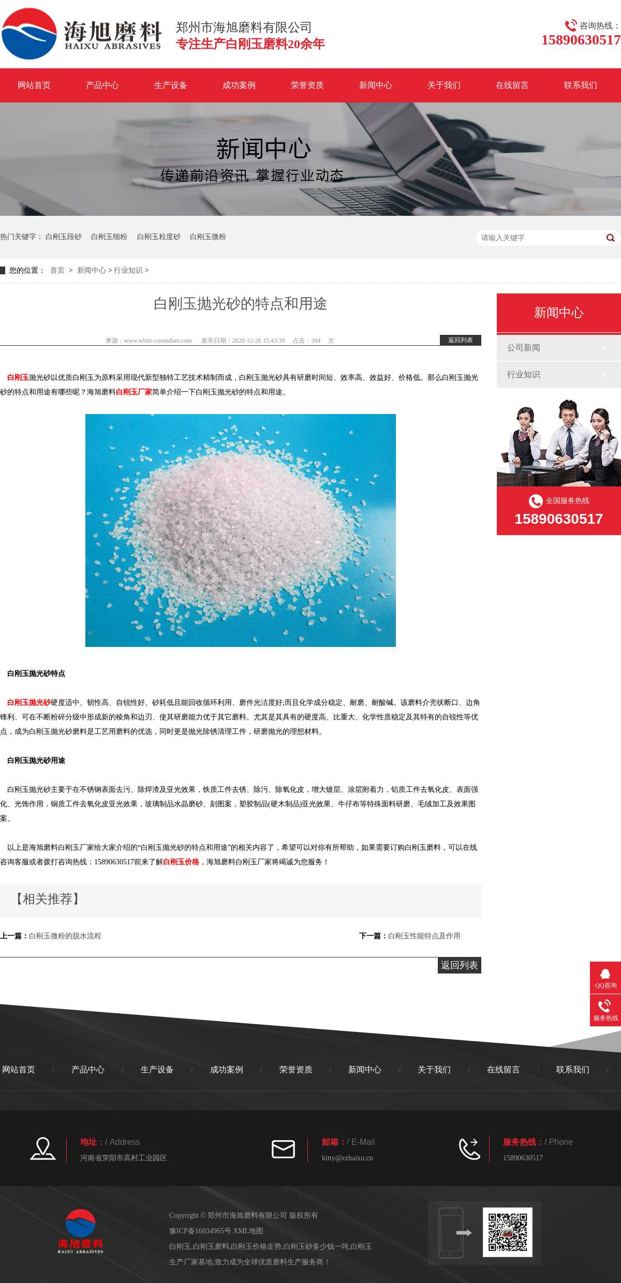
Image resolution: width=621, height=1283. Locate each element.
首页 (57, 270)
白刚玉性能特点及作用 (424, 936)
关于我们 (444, 85)
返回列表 (460, 340)
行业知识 (128, 270)
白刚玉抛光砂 (29, 702)
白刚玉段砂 (64, 237)
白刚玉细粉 (109, 237)
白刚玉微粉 (208, 237)
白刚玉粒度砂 (159, 237)
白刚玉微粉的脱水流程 (65, 936)
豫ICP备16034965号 (200, 1231)
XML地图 (248, 1231)
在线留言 (512, 85)
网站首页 (34, 85)
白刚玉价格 (181, 862)
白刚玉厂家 (134, 392)
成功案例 (239, 85)
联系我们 (580, 85)
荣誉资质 (307, 85)
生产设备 (170, 85)
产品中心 (102, 85)
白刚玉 (18, 377)
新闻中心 (375, 85)
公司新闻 (523, 347)
